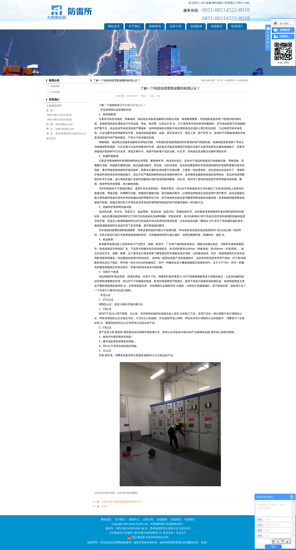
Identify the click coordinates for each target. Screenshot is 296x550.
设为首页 (194, 2)
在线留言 (217, 26)
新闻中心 (133, 519)
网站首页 (114, 26)
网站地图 (217, 2)
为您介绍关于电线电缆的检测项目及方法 (121, 501)
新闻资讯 (155, 26)
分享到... (285, 36)
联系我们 (230, 2)
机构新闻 (55, 86)
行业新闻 (55, 92)
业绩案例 (196, 26)
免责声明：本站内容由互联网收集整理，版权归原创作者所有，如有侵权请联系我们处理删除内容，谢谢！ (148, 542)
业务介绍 (175, 26)
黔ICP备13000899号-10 (148, 532)
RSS (239, 2)
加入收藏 (206, 2)
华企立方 (181, 532)
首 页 (219, 80)
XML (247, 2)
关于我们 (134, 26)
